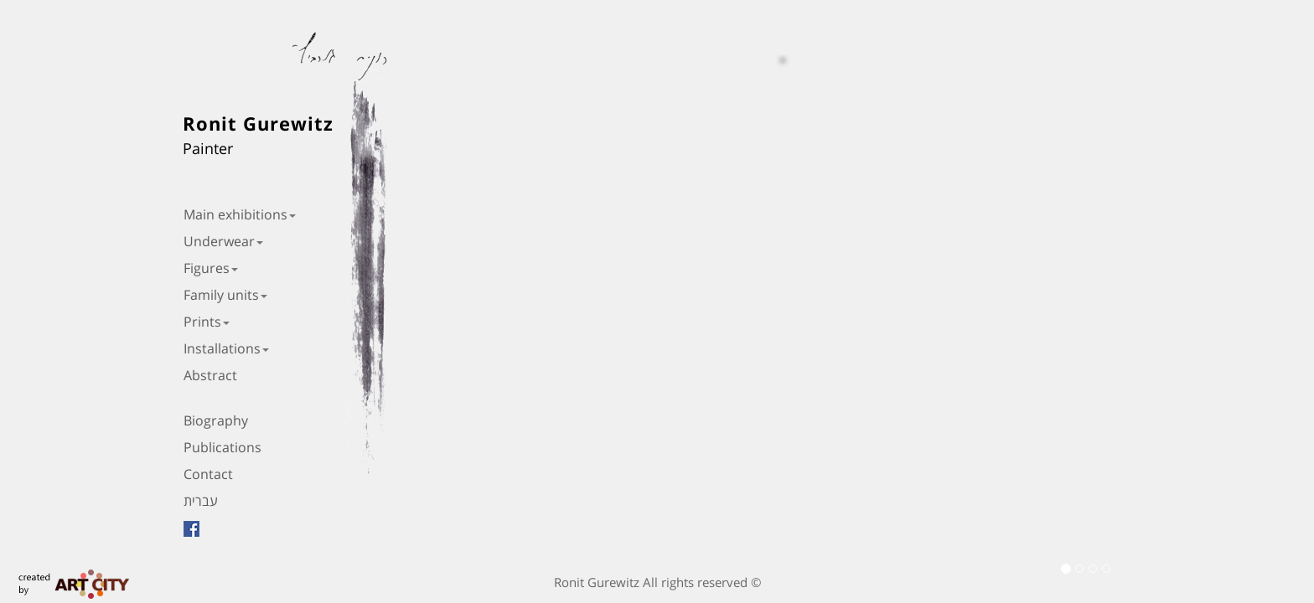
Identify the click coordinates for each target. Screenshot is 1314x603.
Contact (208, 473)
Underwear (223, 240)
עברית (201, 500)
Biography (216, 419)
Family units (225, 294)
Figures (211, 267)
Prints (207, 321)
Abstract (210, 374)
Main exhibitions (240, 213)
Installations (226, 347)
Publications (222, 446)
